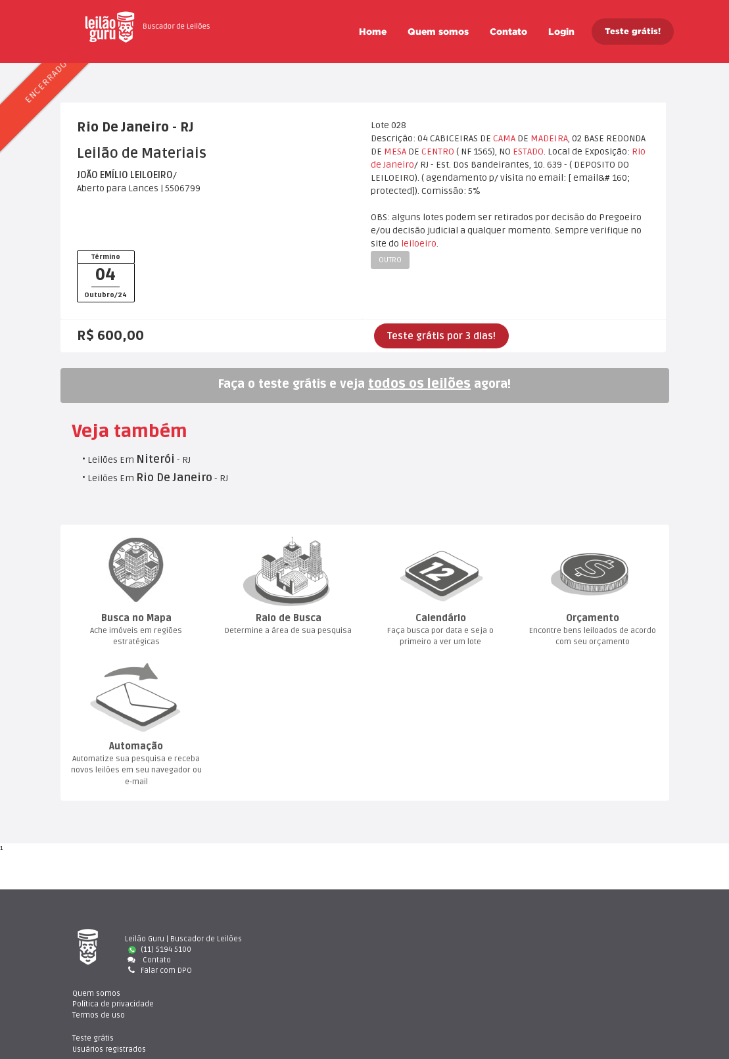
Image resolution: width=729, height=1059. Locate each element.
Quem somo (438, 31)
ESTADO (528, 151)
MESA (395, 151)
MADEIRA (549, 138)
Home (373, 31)
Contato (508, 31)
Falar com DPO (158, 970)
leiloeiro (418, 243)
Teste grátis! (633, 31)
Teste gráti (570, 939)
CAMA (504, 138)
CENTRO (437, 151)
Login (561, 31)
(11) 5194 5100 (159, 949)
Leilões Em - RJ (139, 459)
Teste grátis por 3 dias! (441, 336)
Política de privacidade (430, 949)
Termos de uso (416, 960)
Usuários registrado (586, 949)
